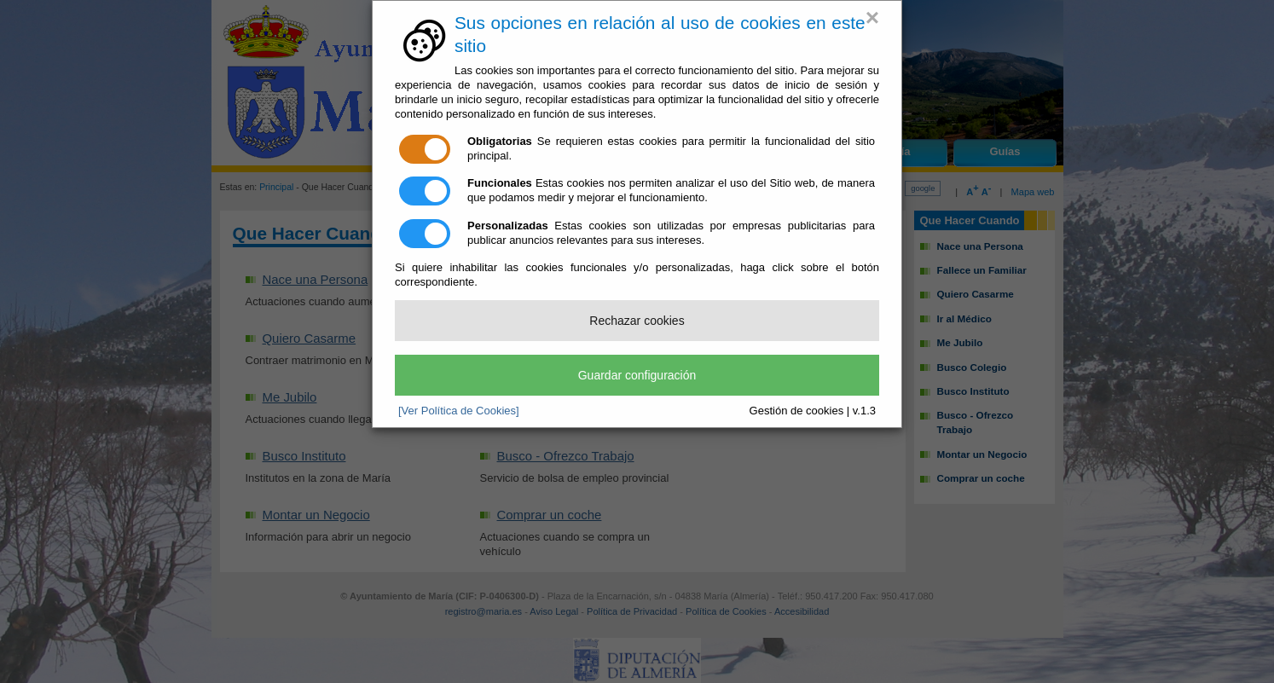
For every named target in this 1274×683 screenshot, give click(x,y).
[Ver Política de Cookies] (458, 410)
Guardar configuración (637, 375)
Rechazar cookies (636, 320)
